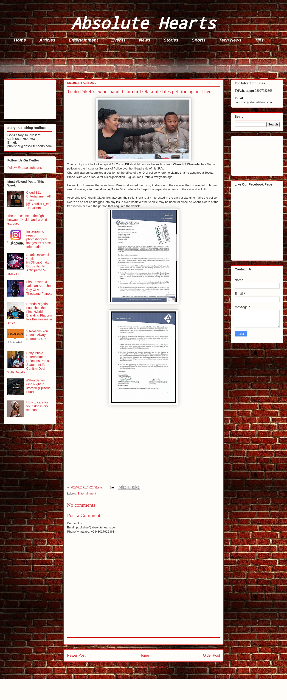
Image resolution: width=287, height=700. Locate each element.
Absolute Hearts (143, 22)
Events (118, 40)
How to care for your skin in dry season (37, 406)
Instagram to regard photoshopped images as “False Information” (38, 239)
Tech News (230, 40)
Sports (198, 40)
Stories (171, 40)
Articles (47, 40)
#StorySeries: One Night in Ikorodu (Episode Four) (38, 386)
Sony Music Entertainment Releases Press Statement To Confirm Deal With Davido (28, 362)
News (144, 40)
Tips (259, 40)
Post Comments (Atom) (152, 667)
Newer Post (76, 655)
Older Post (211, 655)
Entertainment (83, 40)
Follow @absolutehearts (24, 167)
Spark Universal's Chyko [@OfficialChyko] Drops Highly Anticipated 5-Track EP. (29, 264)
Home (20, 40)
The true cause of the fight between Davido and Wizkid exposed (27, 219)
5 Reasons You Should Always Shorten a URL (37, 335)
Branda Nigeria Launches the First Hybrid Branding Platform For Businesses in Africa (29, 313)
